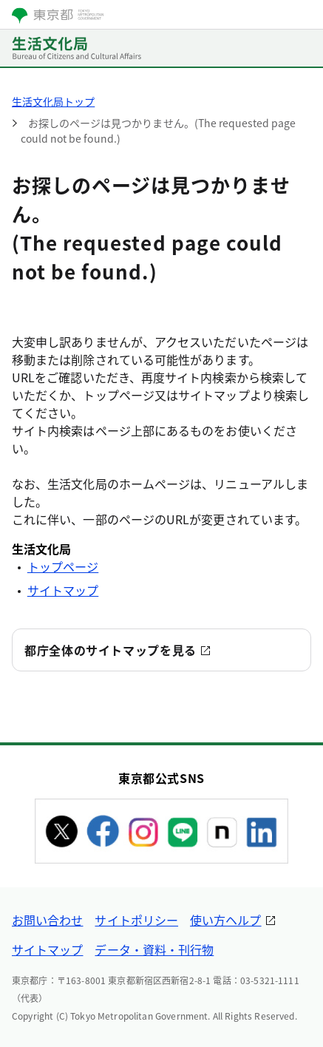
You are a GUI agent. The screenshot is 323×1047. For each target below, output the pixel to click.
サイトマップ (62, 590)
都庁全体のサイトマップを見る (110, 650)
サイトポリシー (136, 920)
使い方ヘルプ (225, 920)
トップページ (62, 566)
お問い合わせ (47, 920)
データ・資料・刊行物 (154, 949)
